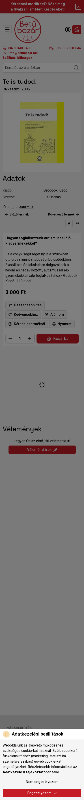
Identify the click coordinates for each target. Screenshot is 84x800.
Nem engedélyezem (42, 782)
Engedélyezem (42, 793)
